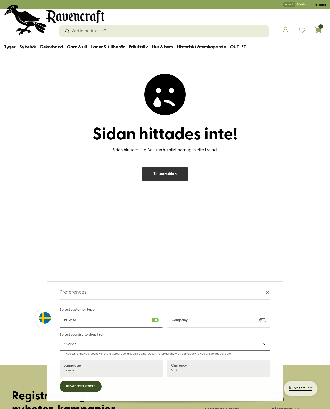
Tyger (9, 47)
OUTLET (238, 47)
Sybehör (27, 47)
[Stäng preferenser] (267, 292)
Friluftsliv (138, 47)
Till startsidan (165, 174)
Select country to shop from (82, 335)
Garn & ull (77, 47)
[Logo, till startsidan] (54, 20)
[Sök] (67, 31)
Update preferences (80, 386)
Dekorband (51, 47)
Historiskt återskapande (201, 47)
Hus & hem (162, 47)
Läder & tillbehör (108, 47)
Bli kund (320, 5)
